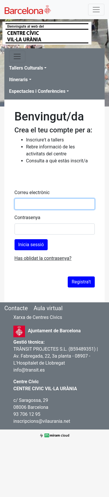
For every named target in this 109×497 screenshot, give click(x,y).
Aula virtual (47, 308)
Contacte (16, 308)
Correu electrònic (32, 192)
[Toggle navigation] (96, 9)
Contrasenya (27, 217)
